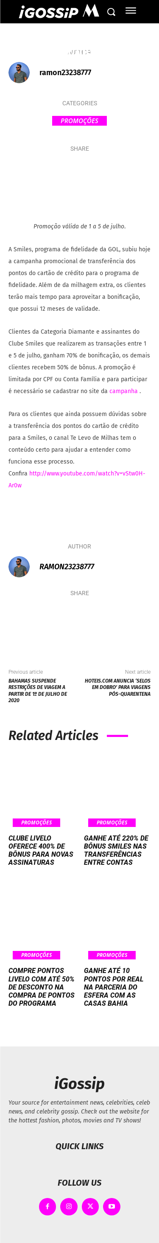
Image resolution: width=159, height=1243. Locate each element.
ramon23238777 (65, 72)
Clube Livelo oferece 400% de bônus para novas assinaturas (40, 850)
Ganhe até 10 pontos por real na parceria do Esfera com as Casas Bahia (113, 987)
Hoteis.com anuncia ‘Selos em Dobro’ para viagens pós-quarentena (118, 687)
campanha (124, 391)
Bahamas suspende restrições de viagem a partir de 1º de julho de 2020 (37, 690)
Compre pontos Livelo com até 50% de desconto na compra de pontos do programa (41, 987)
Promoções (79, 121)
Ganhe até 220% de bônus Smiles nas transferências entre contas (116, 850)
